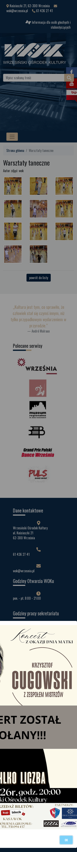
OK (66, 840)
